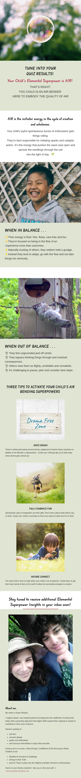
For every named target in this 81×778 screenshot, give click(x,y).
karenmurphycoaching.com (17, 771)
